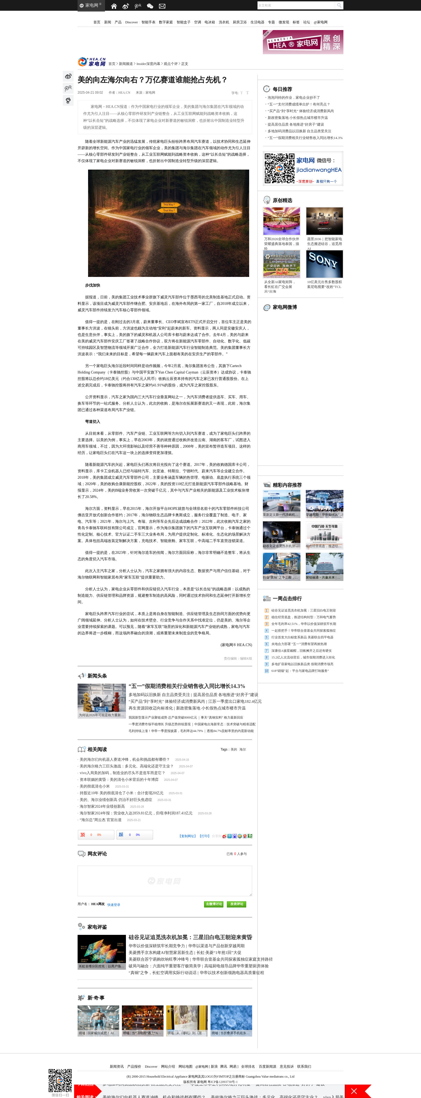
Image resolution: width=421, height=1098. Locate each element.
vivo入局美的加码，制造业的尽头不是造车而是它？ (122, 773)
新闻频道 (126, 64)
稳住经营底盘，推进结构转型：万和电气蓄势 (303, 617)
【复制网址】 (187, 836)
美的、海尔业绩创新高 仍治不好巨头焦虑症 (116, 800)
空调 (197, 22)
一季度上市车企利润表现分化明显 (218, 1091)
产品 (118, 22)
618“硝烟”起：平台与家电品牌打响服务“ (300, 671)
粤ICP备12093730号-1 (223, 1082)
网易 (233, 1066)
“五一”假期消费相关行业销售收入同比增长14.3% (305, 138)
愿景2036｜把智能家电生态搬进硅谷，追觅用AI (324, 244)
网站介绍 (168, 1066)
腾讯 (223, 1066)
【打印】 (204, 836)
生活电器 (257, 22)
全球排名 (248, 1066)
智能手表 (148, 22)
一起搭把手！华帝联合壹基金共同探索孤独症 (303, 630)
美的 (234, 749)
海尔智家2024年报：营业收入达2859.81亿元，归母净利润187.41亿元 (136, 813)
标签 (296, 22)
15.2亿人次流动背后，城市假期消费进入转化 (303, 657)
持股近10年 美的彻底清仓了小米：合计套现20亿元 (122, 793)
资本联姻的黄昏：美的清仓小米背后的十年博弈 (119, 780)
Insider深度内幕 (148, 64)
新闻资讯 (117, 1066)
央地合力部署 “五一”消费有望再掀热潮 (299, 644)
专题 (271, 22)
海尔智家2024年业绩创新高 (102, 806)
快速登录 (113, 905)
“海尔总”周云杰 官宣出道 (101, 820)
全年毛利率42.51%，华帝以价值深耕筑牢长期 (303, 624)
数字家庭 (166, 22)
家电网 (91, 5)
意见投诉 (287, 1066)
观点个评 (171, 64)
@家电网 (321, 22)
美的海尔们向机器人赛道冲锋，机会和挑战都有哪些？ (125, 759)
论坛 (306, 22)
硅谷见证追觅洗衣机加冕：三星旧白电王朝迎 (303, 610)
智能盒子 (184, 22)
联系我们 (304, 1066)
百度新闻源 (267, 1066)
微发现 (284, 22)
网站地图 (186, 1066)
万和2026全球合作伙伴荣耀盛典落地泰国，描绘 (281, 244)
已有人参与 (237, 854)
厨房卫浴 (240, 22)
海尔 (242, 749)
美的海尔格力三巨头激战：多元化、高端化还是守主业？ (127, 766)
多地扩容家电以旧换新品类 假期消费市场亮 (302, 664)
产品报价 (134, 1066)
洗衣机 (224, 22)
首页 (96, 22)
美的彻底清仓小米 (95, 786)
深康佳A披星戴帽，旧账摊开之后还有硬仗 (301, 651)
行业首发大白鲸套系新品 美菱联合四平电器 (302, 637)
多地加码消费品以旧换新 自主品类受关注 (299, 131)
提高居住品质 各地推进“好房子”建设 (296, 124)
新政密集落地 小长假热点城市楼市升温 (298, 118)
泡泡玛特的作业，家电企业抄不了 (294, 98)
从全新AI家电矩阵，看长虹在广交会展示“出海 (280, 287)
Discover (131, 22)
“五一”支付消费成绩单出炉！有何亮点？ (299, 104)
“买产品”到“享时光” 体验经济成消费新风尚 (301, 111)
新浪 (214, 1066)
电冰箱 (210, 22)
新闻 (107, 22)
